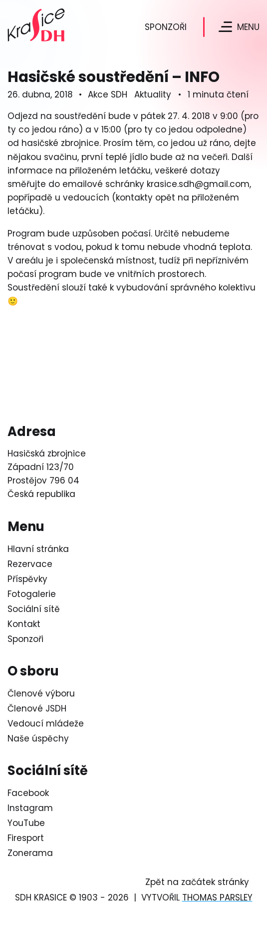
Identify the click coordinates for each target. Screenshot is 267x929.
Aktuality (152, 94)
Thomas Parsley (217, 898)
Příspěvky (27, 579)
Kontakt (23, 624)
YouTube (26, 823)
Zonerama (30, 853)
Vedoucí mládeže (45, 724)
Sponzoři (166, 27)
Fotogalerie (31, 594)
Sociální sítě (33, 609)
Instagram (30, 808)
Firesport (25, 838)
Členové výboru (41, 694)
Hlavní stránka (38, 549)
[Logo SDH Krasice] (34, 27)
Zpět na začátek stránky (197, 882)
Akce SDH (107, 94)
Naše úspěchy (38, 738)
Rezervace (29, 564)
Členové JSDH (36, 708)
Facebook (28, 793)
